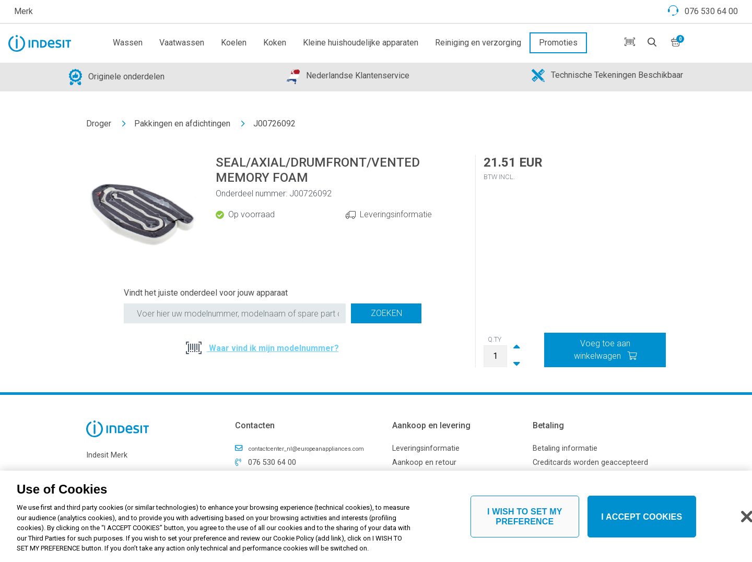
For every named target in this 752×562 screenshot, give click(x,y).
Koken (274, 43)
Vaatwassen (181, 43)
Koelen (233, 43)
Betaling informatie (565, 448)
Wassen (128, 43)
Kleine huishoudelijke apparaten (360, 43)
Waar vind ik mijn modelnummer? (273, 348)
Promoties (558, 43)
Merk (23, 11)
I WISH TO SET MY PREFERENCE (524, 522)
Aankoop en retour (424, 462)
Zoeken (386, 313)
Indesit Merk (106, 455)
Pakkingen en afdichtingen (182, 123)
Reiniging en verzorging (478, 43)
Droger (98, 123)
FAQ (399, 476)
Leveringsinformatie (396, 214)
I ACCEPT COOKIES (641, 522)
